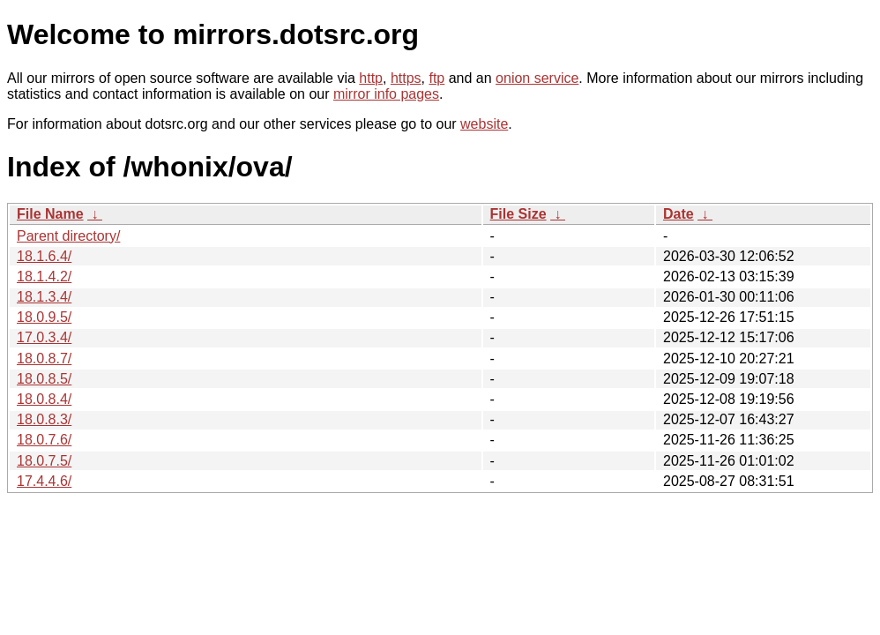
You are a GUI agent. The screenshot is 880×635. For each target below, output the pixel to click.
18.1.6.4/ (44, 256)
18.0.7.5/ (44, 460)
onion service (537, 78)
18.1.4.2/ (44, 276)
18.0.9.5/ (44, 317)
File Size (518, 213)
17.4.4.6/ (44, 481)
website (484, 123)
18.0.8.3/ (44, 419)
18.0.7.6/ (44, 439)
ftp (436, 78)
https (406, 78)
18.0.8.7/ (44, 358)
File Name (50, 213)
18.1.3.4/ (44, 296)
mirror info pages (386, 93)
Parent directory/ (68, 235)
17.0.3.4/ (44, 337)
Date (678, 213)
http (371, 78)
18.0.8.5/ (44, 378)
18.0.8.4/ (44, 399)
